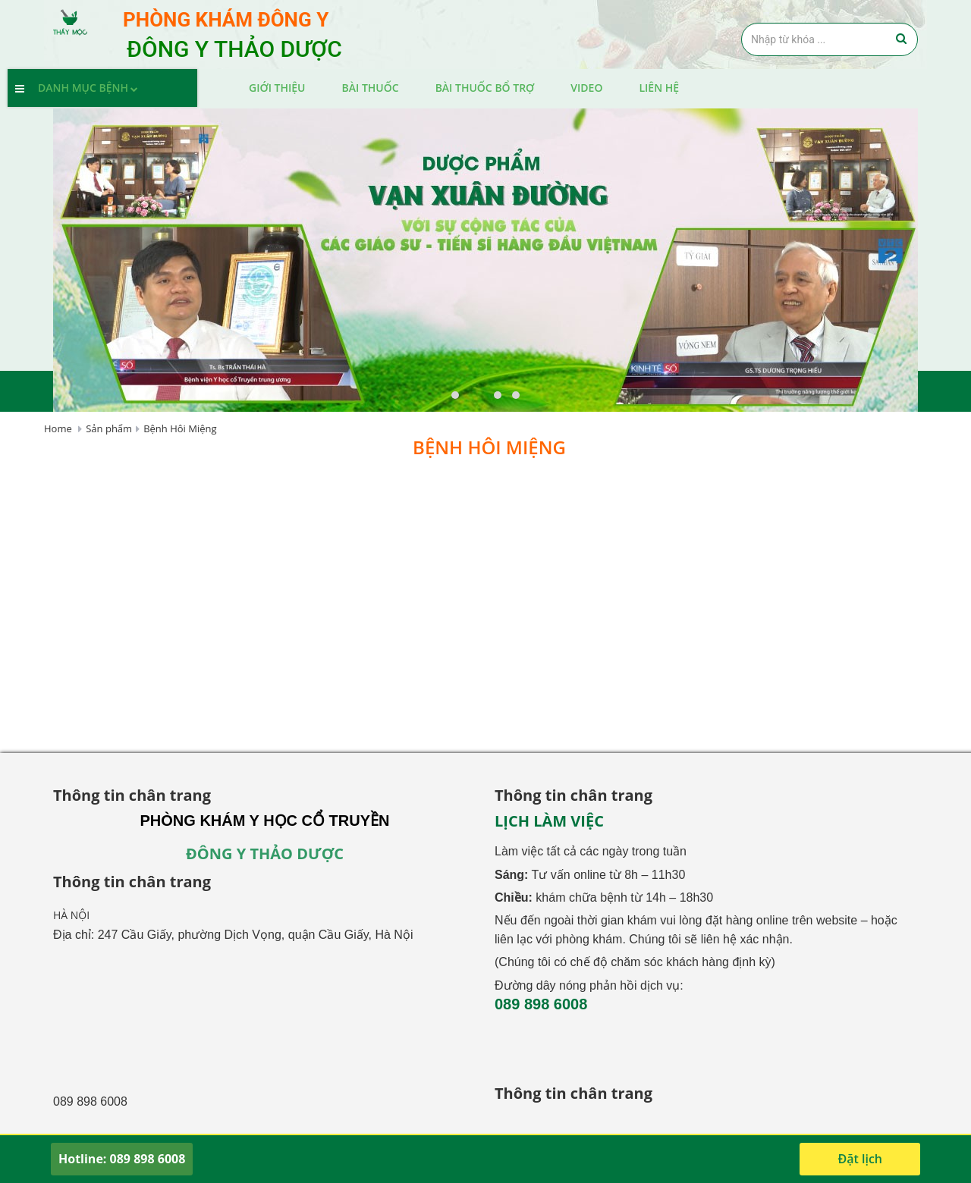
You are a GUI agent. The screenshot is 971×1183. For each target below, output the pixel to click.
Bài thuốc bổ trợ (485, 87)
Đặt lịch (859, 1158)
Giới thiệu (277, 87)
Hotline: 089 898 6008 (121, 1158)
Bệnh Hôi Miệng (179, 428)
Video (586, 87)
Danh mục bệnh (90, 87)
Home (58, 428)
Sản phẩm (109, 428)
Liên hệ (659, 87)
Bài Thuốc (370, 87)
